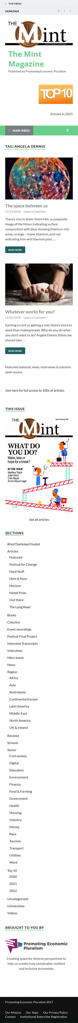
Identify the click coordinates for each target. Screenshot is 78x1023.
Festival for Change (23, 564)
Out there (16, 600)
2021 (13, 884)
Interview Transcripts (22, 643)
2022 (13, 891)
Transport (16, 848)
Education (16, 770)
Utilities (15, 855)
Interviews (14, 650)
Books (11, 615)
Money (14, 827)
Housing (15, 813)
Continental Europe (23, 699)
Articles (12, 551)
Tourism (15, 841)
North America (20, 720)
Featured (15, 557)
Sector (11, 750)
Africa (13, 678)
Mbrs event (15, 658)
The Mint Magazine (26, 59)
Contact (10, 1016)
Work (13, 862)
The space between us (26, 205)
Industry (15, 820)
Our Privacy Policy (55, 1012)
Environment (18, 777)
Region (12, 672)
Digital (14, 763)
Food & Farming (20, 791)
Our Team (32, 1012)
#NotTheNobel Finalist (23, 544)
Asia (12, 685)
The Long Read (19, 607)
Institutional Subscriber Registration (43, 1016)
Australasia (17, 692)
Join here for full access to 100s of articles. (35, 390)
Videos (12, 913)
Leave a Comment (35, 211)
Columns (13, 622)
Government (18, 798)
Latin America (19, 706)
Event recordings (19, 629)
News (11, 665)
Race (12, 834)
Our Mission (13, 1012)
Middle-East (18, 713)
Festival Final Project (22, 636)
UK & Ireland (18, 727)
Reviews (13, 736)
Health (14, 805)
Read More (13, 248)
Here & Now (18, 578)
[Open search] (67, 130)
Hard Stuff (16, 571)
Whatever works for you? (30, 311)
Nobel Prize (17, 593)
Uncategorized (17, 899)
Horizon (15, 586)
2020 (13, 876)
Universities (16, 906)
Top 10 (12, 870)
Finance (15, 784)
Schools (12, 743)
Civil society (18, 756)
